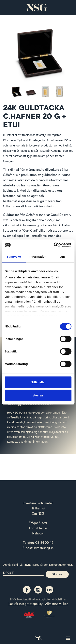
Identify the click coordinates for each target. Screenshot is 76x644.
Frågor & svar (38, 523)
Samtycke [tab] (13, 256)
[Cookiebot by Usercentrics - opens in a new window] (54, 245)
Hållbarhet (38, 508)
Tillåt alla (38, 382)
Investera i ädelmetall (38, 503)
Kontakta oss (38, 528)
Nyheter (38, 533)
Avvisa (38, 395)
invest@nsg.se (43, 548)
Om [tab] (62, 256)
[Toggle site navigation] (68, 638)
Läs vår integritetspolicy (26, 604)
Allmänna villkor (56, 604)
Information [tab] (38, 256)
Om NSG (38, 514)
